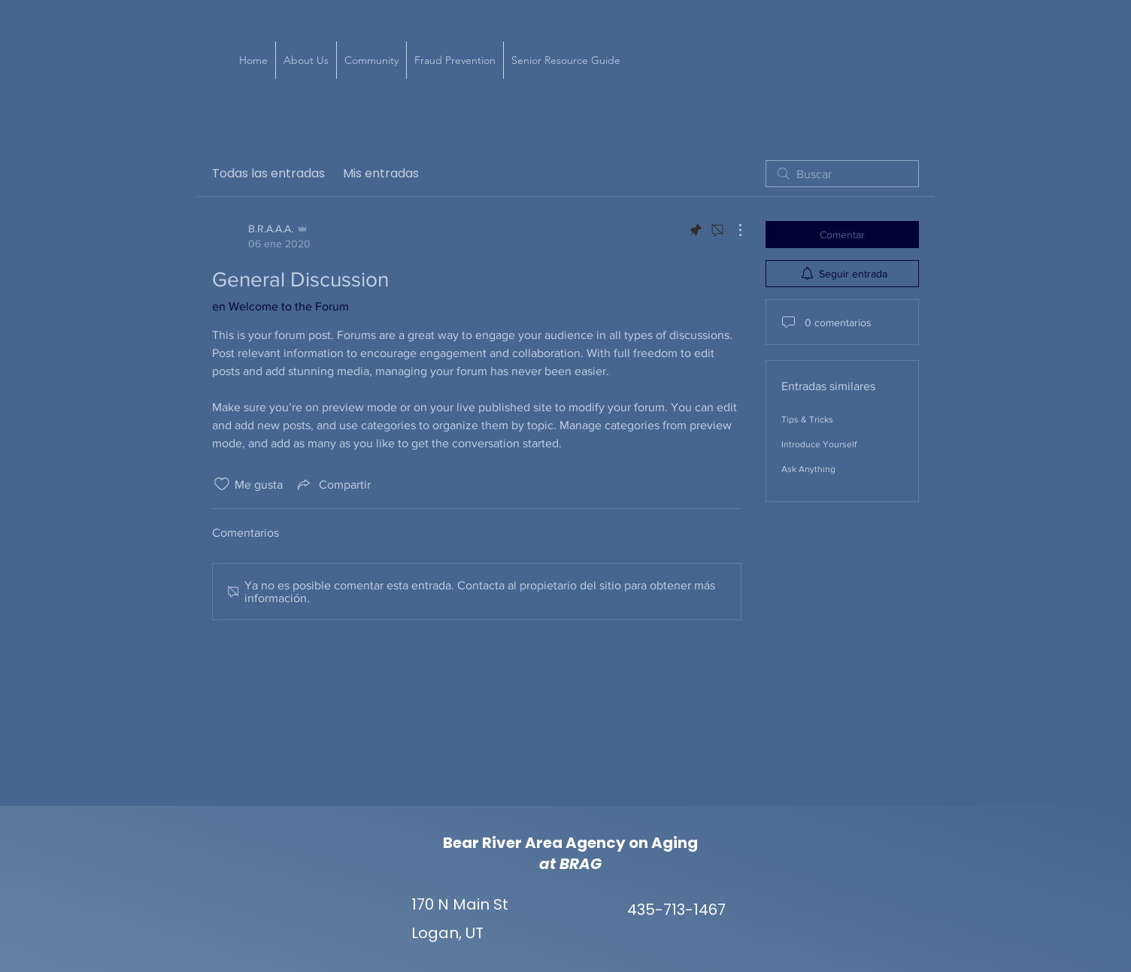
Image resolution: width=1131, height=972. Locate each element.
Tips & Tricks (807, 419)
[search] (842, 173)
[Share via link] (333, 484)
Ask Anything (808, 469)
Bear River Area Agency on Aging (570, 842)
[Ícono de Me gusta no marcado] (222, 484)
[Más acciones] (732, 230)
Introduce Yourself (819, 444)
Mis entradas (381, 173)
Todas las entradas (268, 173)
